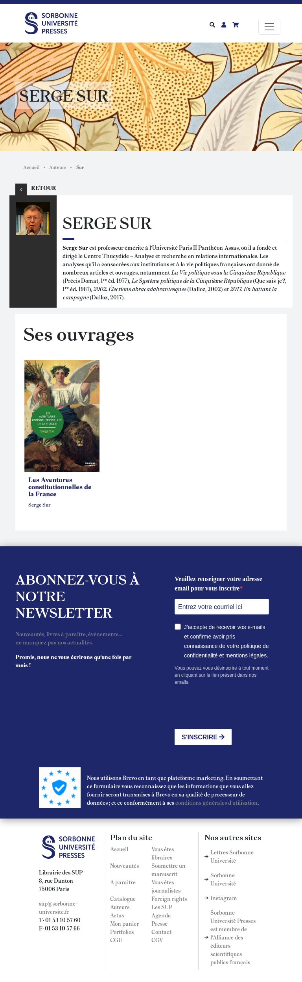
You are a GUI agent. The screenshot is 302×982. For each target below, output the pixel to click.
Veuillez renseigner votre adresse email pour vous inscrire (218, 583)
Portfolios (122, 932)
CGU (116, 940)
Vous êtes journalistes (165, 886)
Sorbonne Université (223, 879)
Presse (159, 923)
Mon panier (124, 923)
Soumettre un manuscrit (168, 869)
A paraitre (123, 882)
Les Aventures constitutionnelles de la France (60, 486)
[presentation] (234, 707)
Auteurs (57, 167)
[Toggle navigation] (269, 27)
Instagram (223, 898)
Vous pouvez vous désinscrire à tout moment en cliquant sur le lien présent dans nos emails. (222, 675)
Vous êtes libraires (162, 853)
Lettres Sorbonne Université (232, 856)
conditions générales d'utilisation (216, 802)
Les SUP (161, 907)
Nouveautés (124, 865)
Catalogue (123, 898)
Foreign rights (169, 898)
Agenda (161, 915)
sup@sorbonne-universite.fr (58, 907)
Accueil (31, 167)
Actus (117, 915)
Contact (161, 932)
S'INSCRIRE (203, 737)
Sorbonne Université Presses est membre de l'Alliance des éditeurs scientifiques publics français (233, 937)
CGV (157, 940)
